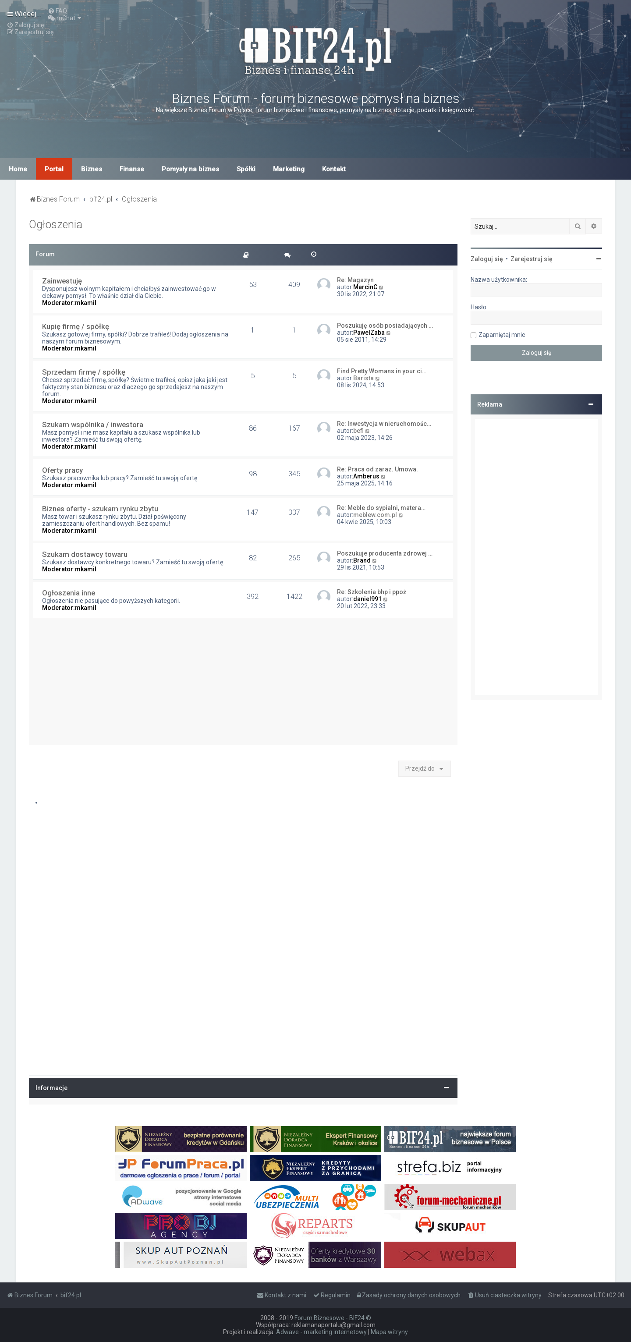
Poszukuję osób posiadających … (385, 325)
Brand (362, 560)
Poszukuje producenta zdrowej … (384, 553)
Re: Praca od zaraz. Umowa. (377, 469)
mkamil (85, 302)
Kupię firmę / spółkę (75, 326)
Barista (363, 378)
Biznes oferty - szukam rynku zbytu (100, 508)
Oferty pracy (62, 470)
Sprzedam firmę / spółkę (83, 372)
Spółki (246, 169)
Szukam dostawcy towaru (85, 554)
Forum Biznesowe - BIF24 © (332, 1317)
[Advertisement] (243, 684)
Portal (54, 169)
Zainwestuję (62, 280)
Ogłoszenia (55, 224)
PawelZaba (369, 332)
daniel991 (367, 598)
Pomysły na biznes (190, 169)
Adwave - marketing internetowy (321, 1331)
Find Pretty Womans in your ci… (381, 371)
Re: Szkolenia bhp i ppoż (371, 591)
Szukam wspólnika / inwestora (92, 424)
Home (18, 169)
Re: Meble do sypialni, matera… (381, 507)
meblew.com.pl (375, 514)
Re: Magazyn (355, 279)
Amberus (366, 476)
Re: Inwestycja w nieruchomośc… (384, 423)
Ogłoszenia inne (68, 592)
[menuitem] (57, 10)
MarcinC (365, 286)
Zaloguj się (487, 258)
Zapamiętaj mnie (502, 334)
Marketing (289, 169)
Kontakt (334, 169)
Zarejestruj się (531, 258)
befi (358, 430)
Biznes (91, 169)
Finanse (132, 169)
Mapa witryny (389, 1331)
